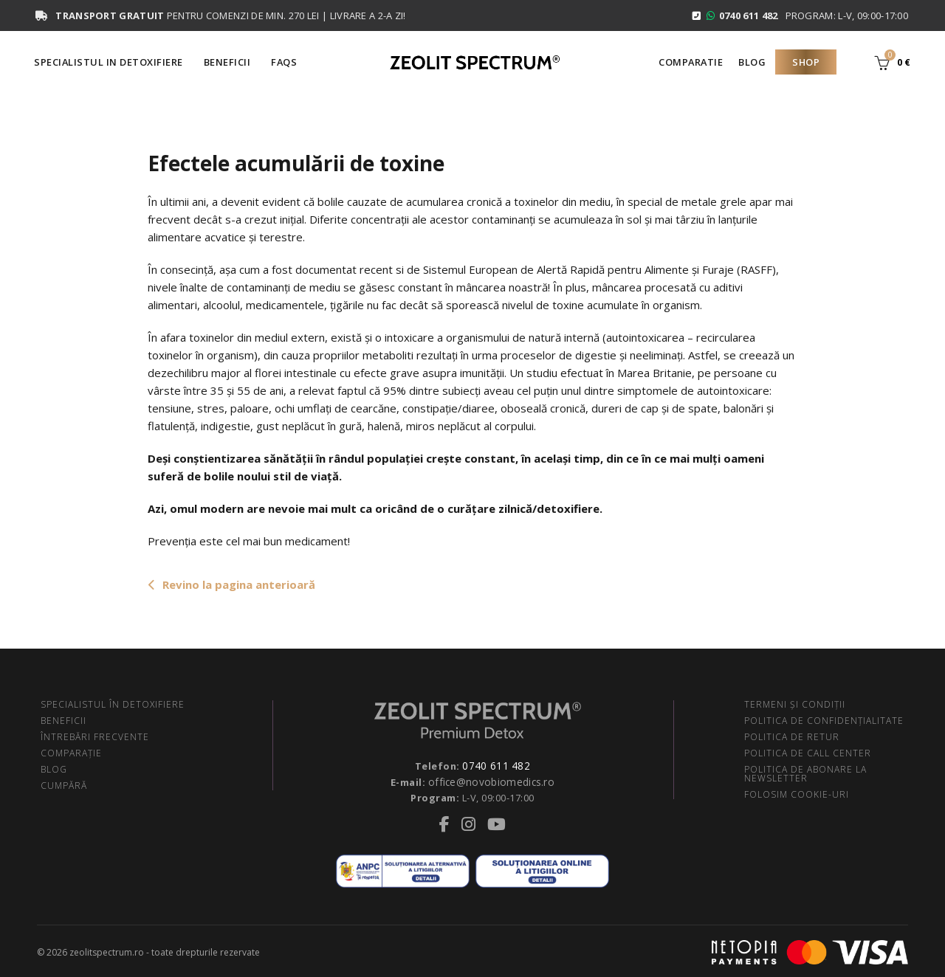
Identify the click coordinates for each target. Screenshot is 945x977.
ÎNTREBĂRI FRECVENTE (95, 737)
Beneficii (227, 62)
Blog (752, 62)
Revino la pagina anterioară (231, 584)
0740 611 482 (496, 765)
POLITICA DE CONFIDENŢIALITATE (824, 720)
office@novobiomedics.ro (491, 780)
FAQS (284, 62)
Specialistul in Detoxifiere (108, 62)
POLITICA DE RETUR (791, 737)
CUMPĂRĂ (64, 785)
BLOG (54, 769)
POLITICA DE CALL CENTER (807, 753)
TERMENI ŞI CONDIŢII (794, 704)
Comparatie (691, 62)
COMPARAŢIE (71, 753)
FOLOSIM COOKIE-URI (796, 794)
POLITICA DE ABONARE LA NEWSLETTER (805, 773)
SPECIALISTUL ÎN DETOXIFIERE (113, 704)
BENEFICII (63, 720)
